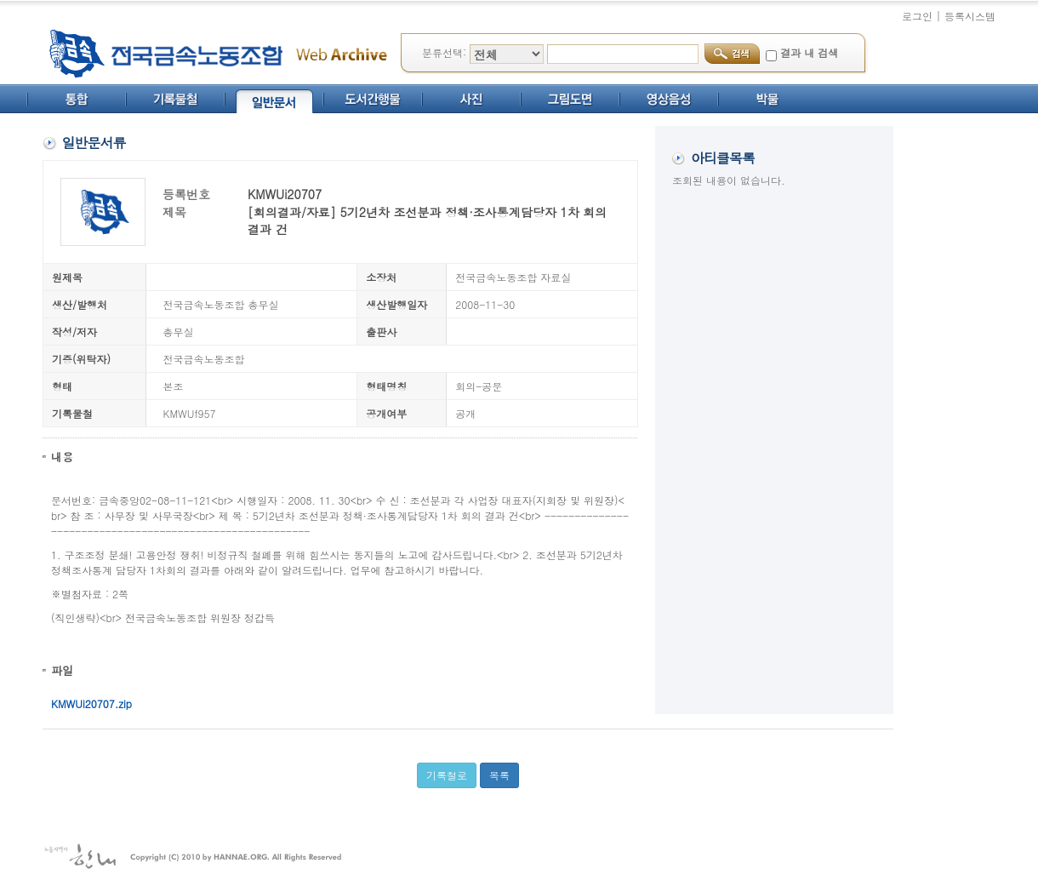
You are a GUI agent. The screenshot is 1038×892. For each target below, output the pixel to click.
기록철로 (446, 775)
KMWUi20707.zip (91, 703)
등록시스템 (969, 16)
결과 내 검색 (809, 52)
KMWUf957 (189, 413)
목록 (499, 775)
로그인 (917, 16)
